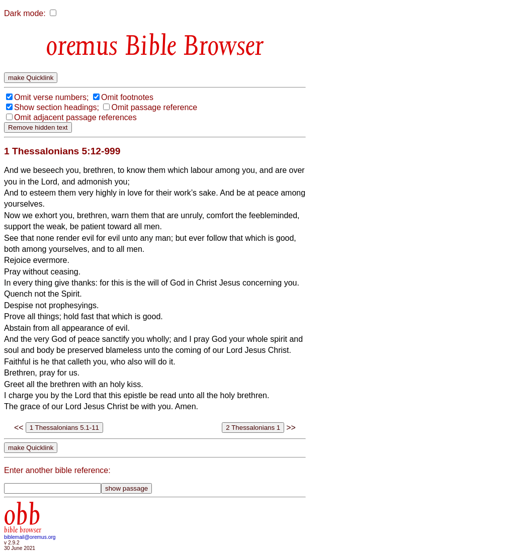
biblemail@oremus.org (30, 537)
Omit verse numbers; (51, 97)
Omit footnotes (127, 97)
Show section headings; (56, 107)
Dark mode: (25, 13)
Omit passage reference (154, 107)
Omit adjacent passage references (75, 117)
